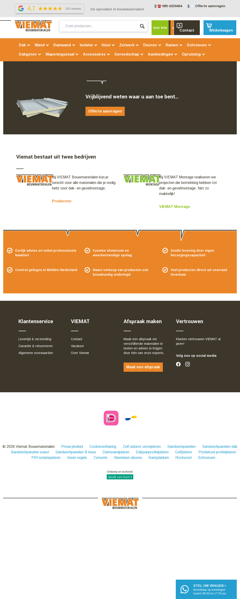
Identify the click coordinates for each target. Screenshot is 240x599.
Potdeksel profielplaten (217, 452)
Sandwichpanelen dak (219, 447)
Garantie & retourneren (35, 346)
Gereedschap (129, 54)
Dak (24, 45)
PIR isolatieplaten (46, 458)
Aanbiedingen (163, 54)
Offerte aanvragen (105, 111)
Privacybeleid (72, 447)
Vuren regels (77, 458)
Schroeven (199, 45)
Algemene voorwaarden (35, 353)
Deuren (152, 45)
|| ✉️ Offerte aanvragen (206, 6)
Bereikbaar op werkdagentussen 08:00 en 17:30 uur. (210, 589)
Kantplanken (159, 458)
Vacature (77, 346)
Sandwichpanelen (181, 447)
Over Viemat (80, 353)
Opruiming (193, 54)
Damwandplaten (116, 452)
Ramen (174, 45)
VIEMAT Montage (174, 207)
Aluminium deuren (128, 458)
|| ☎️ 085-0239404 (168, 6)
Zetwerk (129, 45)
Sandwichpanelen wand (30, 452)
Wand (42, 45)
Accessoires (96, 54)
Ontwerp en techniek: (120, 474)
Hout (108, 45)
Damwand (64, 45)
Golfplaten (183, 452)
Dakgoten (30, 54)
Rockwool (183, 458)
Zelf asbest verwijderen (142, 447)
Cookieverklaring (102, 447)
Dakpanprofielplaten (152, 452)
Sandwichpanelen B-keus (75, 452)
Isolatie (88, 45)
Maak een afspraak (143, 367)
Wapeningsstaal (62, 54)
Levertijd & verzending (34, 339)
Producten (61, 201)
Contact (76, 339)
